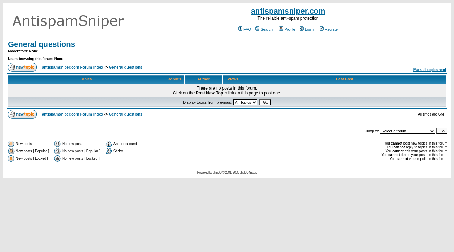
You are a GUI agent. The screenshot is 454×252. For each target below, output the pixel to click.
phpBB (217, 172)
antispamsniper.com (288, 11)
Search (264, 29)
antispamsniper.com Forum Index (72, 67)
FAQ (244, 29)
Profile (287, 29)
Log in (307, 29)
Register (329, 29)
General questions (41, 44)
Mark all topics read (429, 70)
